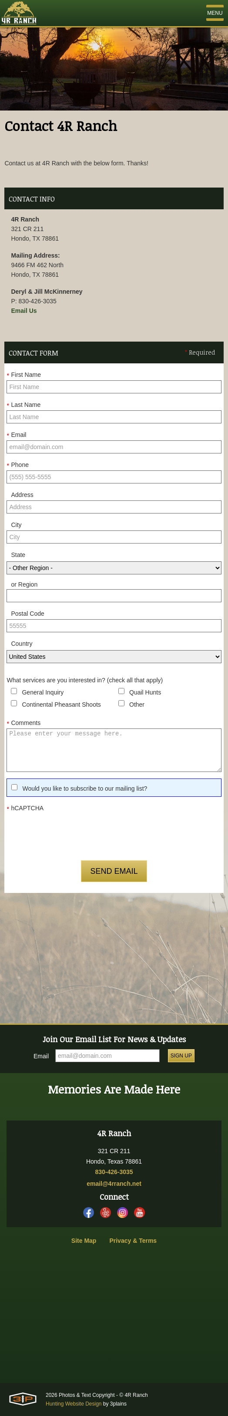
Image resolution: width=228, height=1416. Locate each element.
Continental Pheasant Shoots (61, 704)
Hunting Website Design (74, 1404)
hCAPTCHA (25, 808)
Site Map (84, 1240)
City (16, 524)
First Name (23, 375)
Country (21, 643)
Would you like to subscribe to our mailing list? (84, 788)
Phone (17, 465)
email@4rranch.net (114, 1183)
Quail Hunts (145, 692)
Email (16, 435)
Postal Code (27, 613)
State (18, 554)
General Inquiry (43, 692)
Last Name (23, 405)
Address (22, 494)
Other (136, 704)
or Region (24, 584)
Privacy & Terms (133, 1240)
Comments (23, 723)
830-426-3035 (114, 1171)
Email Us (24, 310)
